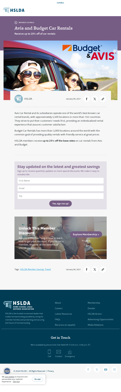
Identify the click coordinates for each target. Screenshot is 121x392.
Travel (48, 269)
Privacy (51, 371)
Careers (58, 308)
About (58, 302)
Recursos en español (65, 324)
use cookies (9, 377)
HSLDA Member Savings (32, 269)
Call (49, 353)
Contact (58, 353)
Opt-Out (16, 381)
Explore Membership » (86, 234)
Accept (37, 379)
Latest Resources (63, 313)
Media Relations (95, 324)
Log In (87, 240)
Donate (91, 308)
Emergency (70, 353)
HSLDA (28, 98)
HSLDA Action (95, 313)
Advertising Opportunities (100, 319)
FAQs (57, 319)
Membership (94, 302)
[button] (87, 99)
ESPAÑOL (60, 3)
